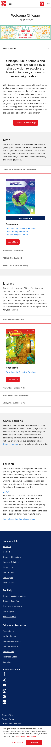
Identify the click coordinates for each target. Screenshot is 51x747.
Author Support (10, 636)
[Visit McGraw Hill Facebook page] (4, 674)
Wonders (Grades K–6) (13, 319)
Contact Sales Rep (11, 601)
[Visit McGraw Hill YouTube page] (4, 685)
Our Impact (8, 578)
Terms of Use (8, 715)
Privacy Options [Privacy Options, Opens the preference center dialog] (17, 743)
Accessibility (8, 631)
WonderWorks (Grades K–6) (16, 395)
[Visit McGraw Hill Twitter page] (4, 680)
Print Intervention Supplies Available (19, 519)
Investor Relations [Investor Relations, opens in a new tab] (11, 562)
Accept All (34, 743)
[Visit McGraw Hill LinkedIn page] (4, 702)
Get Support (8, 611)
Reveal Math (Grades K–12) (15, 265)
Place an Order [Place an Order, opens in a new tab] (9, 617)
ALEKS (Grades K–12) (12, 258)
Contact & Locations (12, 557)
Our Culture (8, 572)
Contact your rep (10, 444)
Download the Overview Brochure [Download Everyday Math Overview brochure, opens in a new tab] (21, 229)
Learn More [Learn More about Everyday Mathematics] (13, 242)
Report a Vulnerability (11, 723)
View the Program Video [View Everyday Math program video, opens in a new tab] (17, 232)
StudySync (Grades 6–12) (14, 403)
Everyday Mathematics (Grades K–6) (19, 169)
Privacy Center (8, 719)
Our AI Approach (10, 646)
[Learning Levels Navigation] (10, 4)
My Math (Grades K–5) (13, 250)
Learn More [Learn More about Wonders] (13, 379)
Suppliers (7, 662)
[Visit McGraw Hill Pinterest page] (4, 696)
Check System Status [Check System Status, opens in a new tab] (12, 606)
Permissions (8, 652)
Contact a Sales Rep (26, 122)
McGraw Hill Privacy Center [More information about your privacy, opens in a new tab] (26, 737)
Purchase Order (10, 657)
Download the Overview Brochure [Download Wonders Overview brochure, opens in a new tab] (21, 372)
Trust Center (8, 583)
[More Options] (48, 3)
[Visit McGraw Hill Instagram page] (4, 691)
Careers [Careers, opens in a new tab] (6, 552)
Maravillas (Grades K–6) (14, 388)
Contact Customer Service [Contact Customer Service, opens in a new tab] (14, 596)
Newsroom (8, 567)
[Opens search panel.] (42, 4)
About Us (7, 547)
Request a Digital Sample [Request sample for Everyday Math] (17, 235)
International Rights (11, 641)
